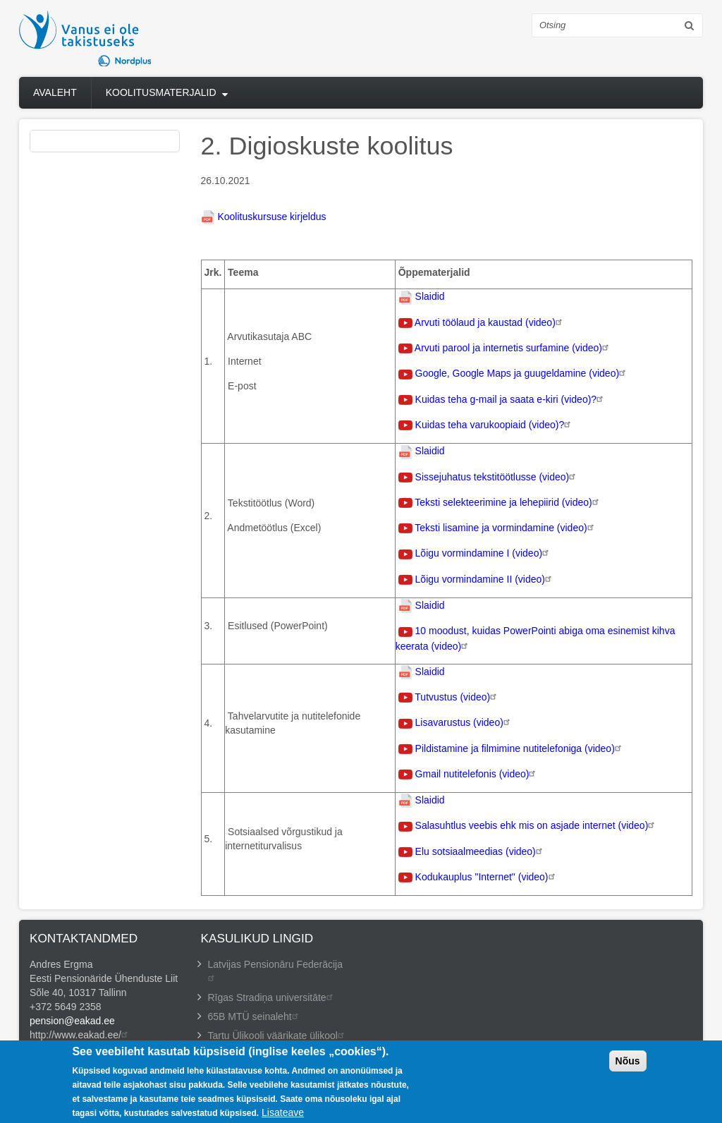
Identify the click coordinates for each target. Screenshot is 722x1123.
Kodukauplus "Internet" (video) (486, 876)
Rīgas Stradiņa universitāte (272, 997)
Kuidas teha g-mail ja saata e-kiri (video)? (511, 399)
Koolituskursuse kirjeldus (271, 216)
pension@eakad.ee (72, 1020)
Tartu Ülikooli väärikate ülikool (278, 1035)
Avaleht (55, 92)
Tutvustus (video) (457, 697)
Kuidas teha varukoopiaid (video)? (495, 424)
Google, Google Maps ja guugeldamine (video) (522, 373)
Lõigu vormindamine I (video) (484, 553)
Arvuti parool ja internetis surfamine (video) (513, 347)
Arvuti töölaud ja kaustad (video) (490, 322)
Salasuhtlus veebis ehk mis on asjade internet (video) (537, 825)
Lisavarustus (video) (464, 722)
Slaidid (430, 296)
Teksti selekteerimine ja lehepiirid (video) (508, 502)
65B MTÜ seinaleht (255, 1016)
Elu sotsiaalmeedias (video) (480, 851)
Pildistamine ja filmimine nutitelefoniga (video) (520, 748)
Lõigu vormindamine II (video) (485, 579)
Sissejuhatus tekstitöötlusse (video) (497, 476)
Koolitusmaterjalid (161, 92)
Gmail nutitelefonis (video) (477, 773)
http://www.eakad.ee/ (80, 1034)
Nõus (628, 1066)
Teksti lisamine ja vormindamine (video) (505, 527)
